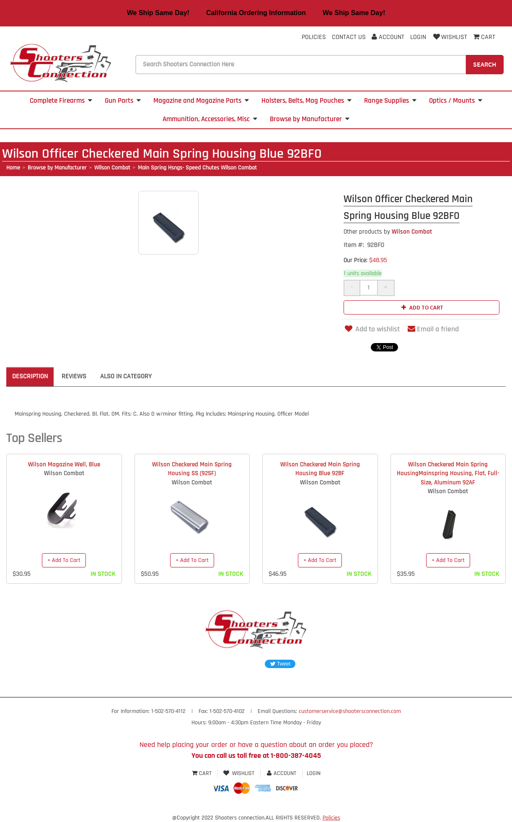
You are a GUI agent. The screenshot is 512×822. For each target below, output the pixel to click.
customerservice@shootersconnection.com (350, 711)
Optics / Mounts (455, 100)
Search (484, 64)
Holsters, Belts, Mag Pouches (306, 100)
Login (418, 37)
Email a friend (433, 329)
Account (388, 37)
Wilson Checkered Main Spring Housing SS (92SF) (192, 468)
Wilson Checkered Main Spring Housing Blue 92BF (320, 468)
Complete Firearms (61, 100)
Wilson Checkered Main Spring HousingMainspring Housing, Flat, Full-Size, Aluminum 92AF (448, 473)
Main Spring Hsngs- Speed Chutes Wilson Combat (197, 168)
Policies (314, 37)
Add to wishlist (372, 329)
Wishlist (449, 37)
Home (13, 168)
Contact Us (349, 37)
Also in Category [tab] (126, 376)
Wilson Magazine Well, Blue (64, 464)
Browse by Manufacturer (309, 119)
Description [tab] (30, 376)
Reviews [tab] (74, 376)
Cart (202, 773)
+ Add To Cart (63, 560)
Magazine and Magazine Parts (201, 100)
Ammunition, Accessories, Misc (210, 119)
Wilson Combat (112, 168)
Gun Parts (123, 100)
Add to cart (421, 307)
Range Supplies (390, 100)
